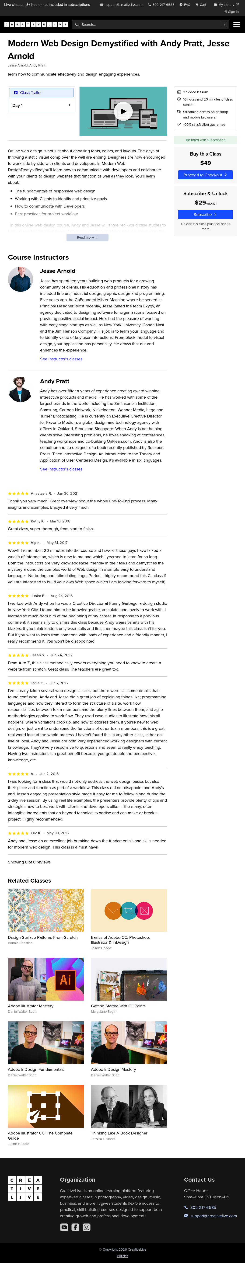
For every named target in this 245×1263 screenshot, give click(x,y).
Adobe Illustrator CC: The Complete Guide (40, 1135)
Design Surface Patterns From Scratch (43, 937)
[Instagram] (86, 1227)
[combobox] (150, 24)
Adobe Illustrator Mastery (30, 1006)
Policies (122, 1255)
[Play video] (123, 111)
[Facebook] (75, 1227)
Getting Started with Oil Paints (118, 1006)
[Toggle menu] (236, 24)
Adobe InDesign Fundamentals (36, 1069)
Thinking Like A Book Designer (119, 1133)
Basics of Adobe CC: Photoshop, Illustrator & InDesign (120, 939)
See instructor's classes (61, 359)
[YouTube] (64, 1227)
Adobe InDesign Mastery (113, 1069)
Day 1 (17, 105)
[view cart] (202, 4)
